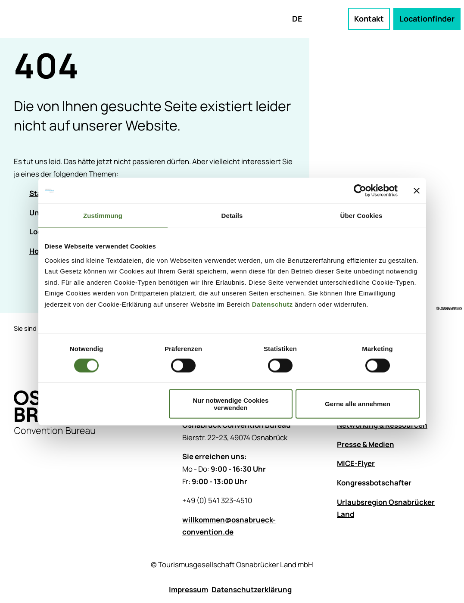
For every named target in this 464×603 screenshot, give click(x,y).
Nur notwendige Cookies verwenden (230, 403)
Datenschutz (272, 304)
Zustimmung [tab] (102, 215)
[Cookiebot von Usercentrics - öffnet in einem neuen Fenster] (360, 190)
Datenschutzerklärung (252, 589)
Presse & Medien (365, 444)
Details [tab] (232, 215)
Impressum (188, 589)
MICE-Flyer (356, 463)
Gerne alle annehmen (357, 403)
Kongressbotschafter (374, 483)
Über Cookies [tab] (361, 215)
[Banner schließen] (417, 191)
